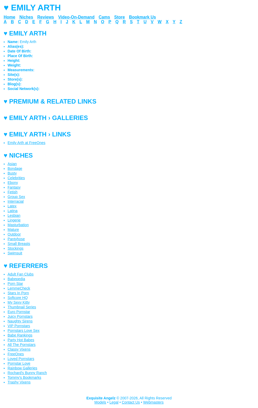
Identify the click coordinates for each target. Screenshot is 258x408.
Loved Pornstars (21, 359)
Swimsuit (15, 253)
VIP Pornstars (19, 326)
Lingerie (14, 220)
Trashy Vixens (19, 382)
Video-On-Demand (76, 17)
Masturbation (18, 225)
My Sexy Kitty (19, 302)
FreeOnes (16, 354)
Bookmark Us (142, 17)
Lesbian (14, 215)
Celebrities (16, 178)
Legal (113, 402)
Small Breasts (19, 244)
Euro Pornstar (19, 312)
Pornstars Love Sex (23, 330)
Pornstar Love (19, 363)
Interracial (16, 201)
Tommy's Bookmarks (24, 377)
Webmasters (153, 402)
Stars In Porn (18, 293)
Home (9, 17)
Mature (13, 229)
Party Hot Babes (21, 340)
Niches (26, 17)
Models (100, 402)
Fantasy (14, 187)
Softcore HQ (18, 298)
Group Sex (16, 197)
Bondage (15, 168)
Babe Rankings (20, 335)
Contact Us (131, 402)
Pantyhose (16, 239)
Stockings (16, 248)
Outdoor (14, 234)
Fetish (12, 192)
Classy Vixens (19, 349)
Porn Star (15, 283)
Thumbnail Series (22, 307)
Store (119, 17)
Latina (12, 211)
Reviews (45, 17)
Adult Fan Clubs (21, 274)
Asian (12, 164)
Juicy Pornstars (20, 316)
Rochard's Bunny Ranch (27, 373)
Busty (12, 173)
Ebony (13, 183)
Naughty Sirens (20, 321)
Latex (12, 206)
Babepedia (16, 279)
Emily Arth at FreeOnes (26, 143)
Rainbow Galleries (22, 368)
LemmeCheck (19, 288)
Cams (104, 17)
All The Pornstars (22, 345)
